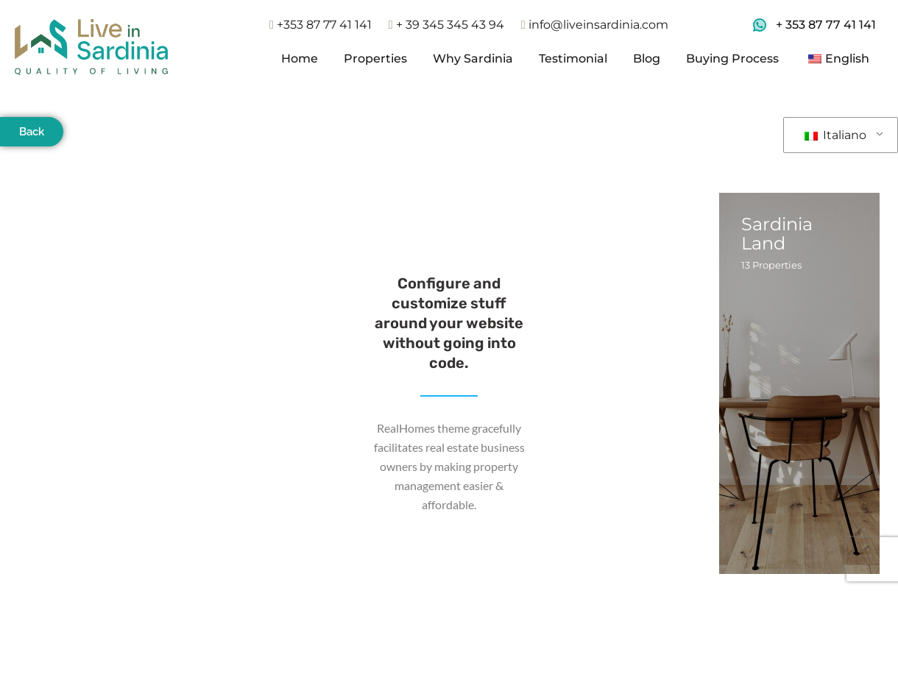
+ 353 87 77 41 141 (826, 25)
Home (299, 58)
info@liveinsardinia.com (594, 25)
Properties (375, 58)
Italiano (835, 135)
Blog (646, 58)
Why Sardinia (473, 58)
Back (31, 131)
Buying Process (732, 58)
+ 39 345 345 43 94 (446, 25)
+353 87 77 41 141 (320, 25)
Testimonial (573, 58)
